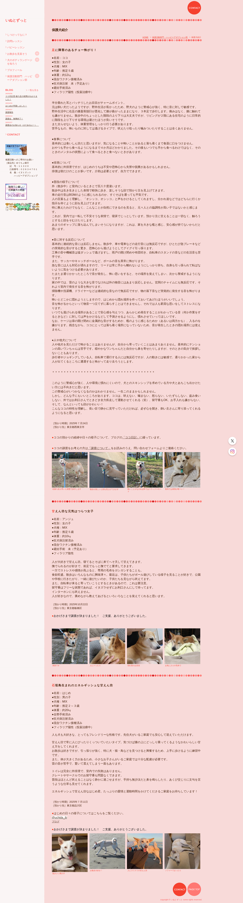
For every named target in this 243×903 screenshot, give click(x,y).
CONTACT (13, 134)
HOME (145, 37)
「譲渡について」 (99, 448)
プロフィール (14, 70)
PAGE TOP (194, 889)
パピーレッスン (16, 47)
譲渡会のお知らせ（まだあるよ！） (22, 125)
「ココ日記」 (130, 437)
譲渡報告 (9, 112)
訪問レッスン (14, 41)
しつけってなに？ (17, 34)
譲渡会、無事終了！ (14, 119)
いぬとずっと (16, 20)
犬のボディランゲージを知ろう (19, 62)
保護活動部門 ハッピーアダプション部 (19, 78)
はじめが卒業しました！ (16, 106)
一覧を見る (33, 90)
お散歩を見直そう (17, 53)
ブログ (55, 821)
